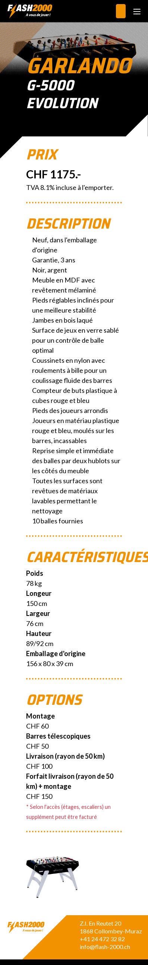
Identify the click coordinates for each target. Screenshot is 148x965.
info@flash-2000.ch (105, 946)
